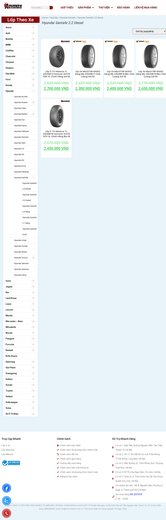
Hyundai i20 (19, 154)
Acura (8, 27)
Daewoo (10, 68)
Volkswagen (12, 402)
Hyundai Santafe (21, 177)
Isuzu (8, 281)
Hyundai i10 (19, 149)
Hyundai (10, 91)
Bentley (9, 39)
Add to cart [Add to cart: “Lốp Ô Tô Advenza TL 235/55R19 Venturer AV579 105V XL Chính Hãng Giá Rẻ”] (56, 95)
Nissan (9, 333)
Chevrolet (10, 56)
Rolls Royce (11, 356)
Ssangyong (11, 373)
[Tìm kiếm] (51, 7)
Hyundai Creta (20, 108)
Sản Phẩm (86, 7)
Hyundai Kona (20, 166)
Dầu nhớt (10, 74)
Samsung (10, 362)
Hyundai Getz (19, 143)
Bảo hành (123, 7)
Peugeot (10, 338)
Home (45, 17)
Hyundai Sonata (21, 246)
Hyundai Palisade (21, 172)
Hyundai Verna (20, 275)
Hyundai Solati (20, 240)
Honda (9, 85)
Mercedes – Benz (14, 321)
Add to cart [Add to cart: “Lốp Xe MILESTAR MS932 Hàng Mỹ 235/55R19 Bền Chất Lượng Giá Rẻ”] (151, 95)
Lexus (8, 304)
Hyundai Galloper (21, 131)
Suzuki (9, 385)
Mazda (9, 315)
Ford (8, 79)
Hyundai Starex (20, 252)
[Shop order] (149, 31)
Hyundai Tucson (21, 258)
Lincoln (9, 310)
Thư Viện (105, 7)
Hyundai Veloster (21, 263)
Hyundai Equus (20, 125)
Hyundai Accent (21, 96)
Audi (8, 33)
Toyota (9, 391)
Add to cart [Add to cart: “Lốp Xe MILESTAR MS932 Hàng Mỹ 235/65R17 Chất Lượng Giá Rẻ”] (88, 95)
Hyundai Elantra (20, 114)
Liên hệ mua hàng (145, 7)
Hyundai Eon (19, 120)
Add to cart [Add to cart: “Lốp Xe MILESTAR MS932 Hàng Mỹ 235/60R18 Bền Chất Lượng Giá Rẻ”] (119, 95)
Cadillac (10, 50)
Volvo (8, 408)
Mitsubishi (11, 327)
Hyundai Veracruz (21, 269)
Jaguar (9, 286)
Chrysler (10, 62)
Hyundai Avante (20, 102)
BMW (8, 45)
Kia (7, 292)
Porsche (10, 344)
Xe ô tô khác (12, 414)
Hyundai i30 (19, 160)
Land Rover (11, 298)
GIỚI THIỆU (67, 7)
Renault (9, 350)
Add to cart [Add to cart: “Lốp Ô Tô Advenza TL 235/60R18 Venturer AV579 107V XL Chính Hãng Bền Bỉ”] (56, 155)
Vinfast (9, 396)
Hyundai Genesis (21, 137)
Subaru (9, 379)
